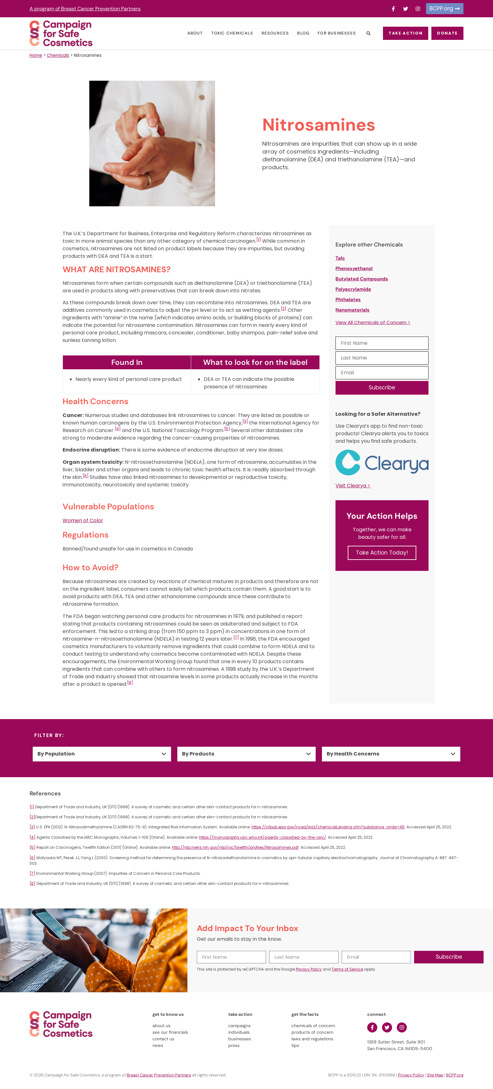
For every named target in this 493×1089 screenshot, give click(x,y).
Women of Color (83, 520)
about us (161, 1025)
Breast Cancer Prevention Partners (159, 1075)
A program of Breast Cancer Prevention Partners (85, 8)
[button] (361, 33)
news (157, 1045)
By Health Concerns (353, 753)
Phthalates (348, 299)
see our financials (170, 1032)
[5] (227, 428)
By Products (198, 753)
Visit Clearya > (352, 485)
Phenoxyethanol (354, 268)
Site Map (435, 1075)
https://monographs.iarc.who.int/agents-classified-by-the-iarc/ (262, 837)
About (188, 33)
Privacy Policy (309, 969)
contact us (163, 1039)
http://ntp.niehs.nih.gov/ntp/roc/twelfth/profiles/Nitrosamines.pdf (235, 847)
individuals (239, 1032)
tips (295, 1045)
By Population (56, 753)
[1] (258, 239)
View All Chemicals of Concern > (372, 322)
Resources (268, 33)
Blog (296, 33)
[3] (245, 421)
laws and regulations (312, 1039)
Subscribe (382, 387)
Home (36, 55)
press (234, 1045)
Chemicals (58, 55)
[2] (283, 308)
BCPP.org (454, 1075)
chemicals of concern (313, 1025)
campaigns (239, 1025)
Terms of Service (347, 969)
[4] (118, 428)
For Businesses (329, 33)
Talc (340, 258)
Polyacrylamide (353, 289)
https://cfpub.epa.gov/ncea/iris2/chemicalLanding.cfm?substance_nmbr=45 (328, 827)
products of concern (312, 1032)
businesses (239, 1039)
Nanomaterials (352, 310)
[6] (86, 475)
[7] (236, 637)
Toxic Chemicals (225, 33)
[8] (130, 682)
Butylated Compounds (361, 279)
